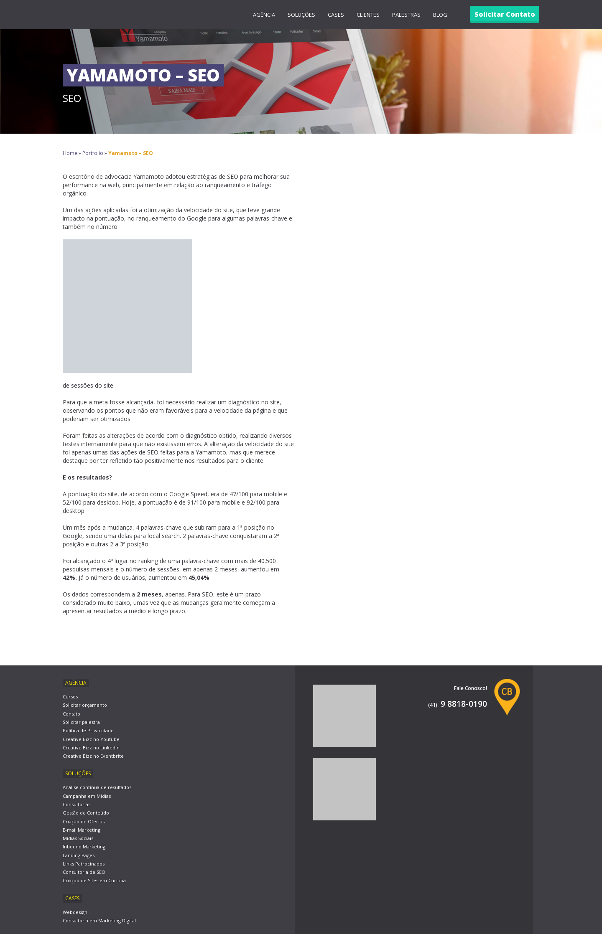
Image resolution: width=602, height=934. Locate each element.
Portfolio (92, 153)
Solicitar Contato (504, 14)
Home (70, 153)
